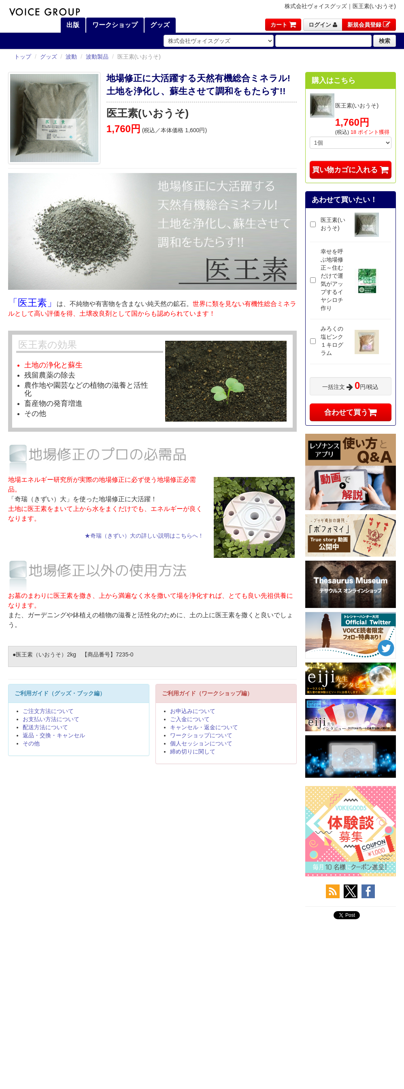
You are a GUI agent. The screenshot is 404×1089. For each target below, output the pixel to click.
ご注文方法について (48, 711)
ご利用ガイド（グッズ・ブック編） (60, 693)
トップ (22, 56)
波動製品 (97, 56)
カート (283, 24)
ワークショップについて (201, 735)
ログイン (322, 24)
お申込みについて (192, 711)
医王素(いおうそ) (333, 224)
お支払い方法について (51, 719)
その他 (31, 743)
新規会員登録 (369, 24)
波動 (71, 56)
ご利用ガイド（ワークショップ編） (207, 693)
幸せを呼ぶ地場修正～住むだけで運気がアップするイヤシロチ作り (332, 279)
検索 (384, 41)
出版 (72, 24)
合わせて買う (350, 412)
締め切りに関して (192, 751)
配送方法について (45, 727)
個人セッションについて (201, 743)
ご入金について (190, 719)
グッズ (159, 24)
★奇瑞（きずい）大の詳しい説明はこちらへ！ (144, 535)
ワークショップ (113, 24)
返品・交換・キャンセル (54, 735)
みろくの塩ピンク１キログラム (332, 340)
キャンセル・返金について (204, 727)
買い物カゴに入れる (350, 170)
